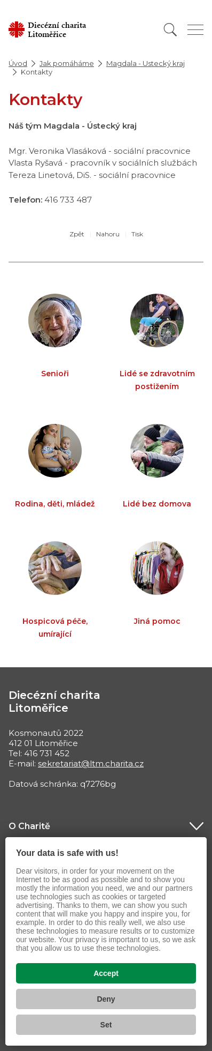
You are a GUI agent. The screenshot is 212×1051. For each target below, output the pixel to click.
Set (106, 1024)
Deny (106, 999)
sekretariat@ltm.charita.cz (91, 763)
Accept (106, 973)
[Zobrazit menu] (195, 29)
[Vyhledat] (170, 30)
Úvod (18, 63)
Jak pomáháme (67, 63)
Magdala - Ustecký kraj (145, 63)
